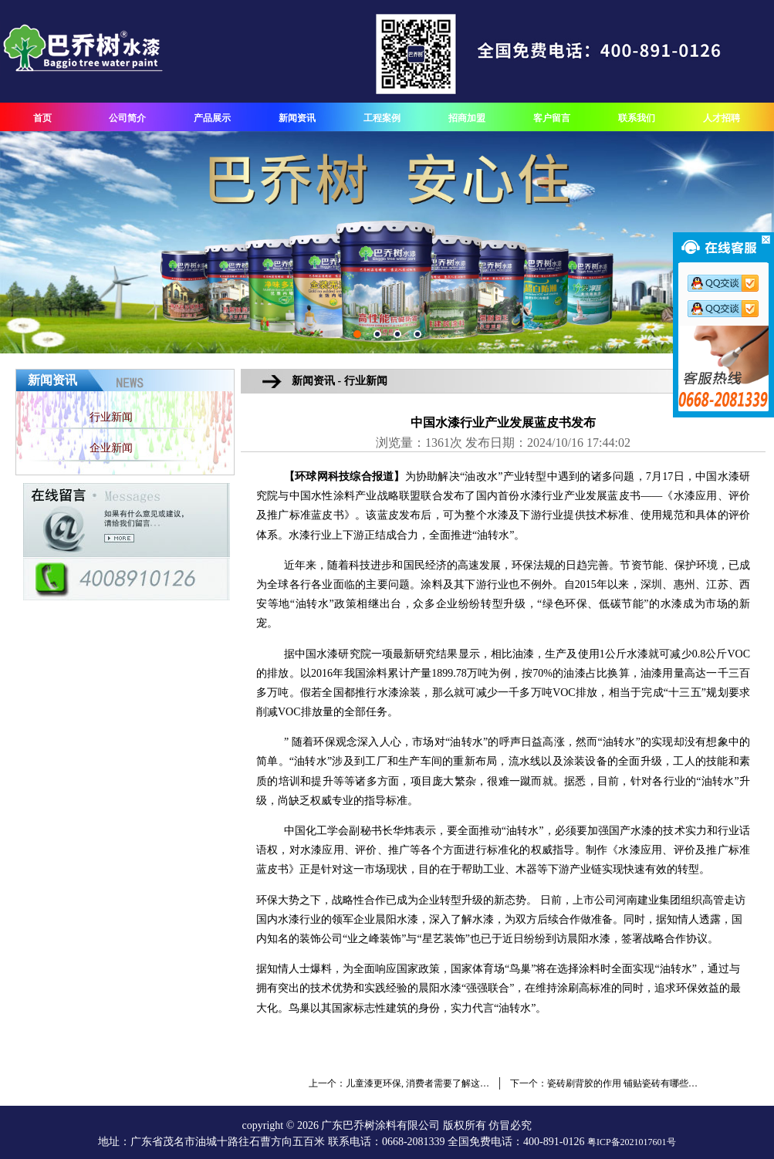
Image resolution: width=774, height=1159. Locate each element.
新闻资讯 (297, 118)
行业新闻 (111, 417)
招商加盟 (466, 118)
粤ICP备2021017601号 (631, 1142)
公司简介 (127, 118)
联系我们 (636, 118)
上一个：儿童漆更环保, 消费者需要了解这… (399, 1083)
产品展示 (212, 118)
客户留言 (551, 118)
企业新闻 (111, 448)
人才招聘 (721, 118)
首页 (42, 118)
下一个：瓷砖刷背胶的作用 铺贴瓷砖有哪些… (604, 1083)
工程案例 (382, 118)
